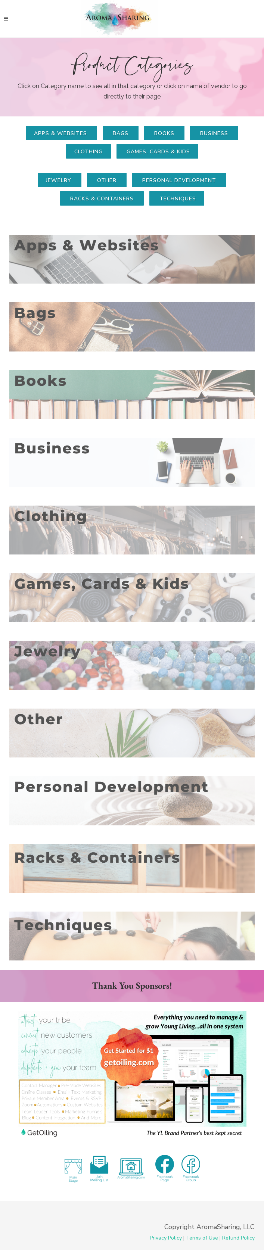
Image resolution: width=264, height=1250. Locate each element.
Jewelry (59, 180)
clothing (88, 151)
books (164, 133)
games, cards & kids (157, 151)
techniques (177, 198)
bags (120, 133)
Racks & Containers (102, 198)
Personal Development (179, 180)
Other (106, 180)
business (214, 133)
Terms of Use (202, 1237)
